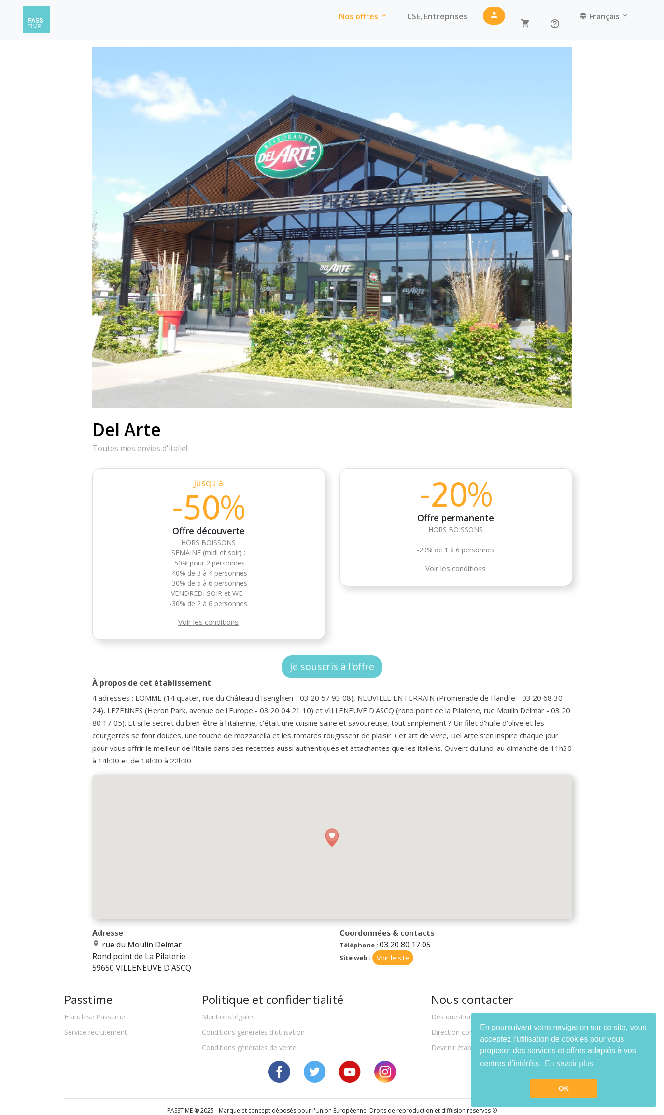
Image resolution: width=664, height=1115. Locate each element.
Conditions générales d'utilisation (253, 1032)
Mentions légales (228, 1016)
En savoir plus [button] (569, 1063)
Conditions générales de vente (249, 1047)
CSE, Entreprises (437, 16)
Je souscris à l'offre (332, 666)
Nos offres (363, 16)
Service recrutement (95, 1032)
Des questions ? (456, 1016)
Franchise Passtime (94, 1016)
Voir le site (393, 957)
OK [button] (563, 1088)
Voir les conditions (208, 622)
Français (604, 16)
